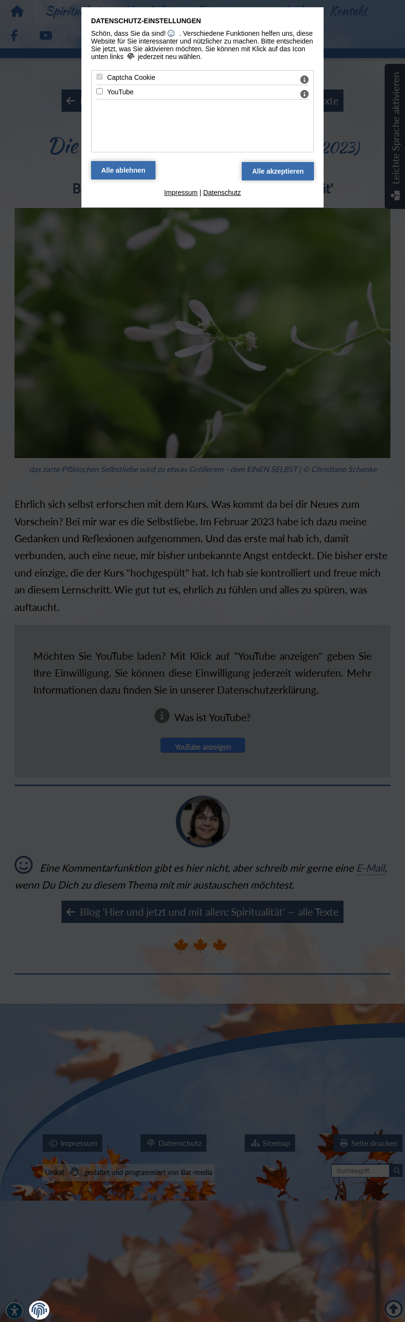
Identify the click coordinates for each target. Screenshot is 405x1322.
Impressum (181, 192)
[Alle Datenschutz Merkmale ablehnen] (123, 170)
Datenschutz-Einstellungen (146, 21)
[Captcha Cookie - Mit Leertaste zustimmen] (99, 77)
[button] (39, 1310)
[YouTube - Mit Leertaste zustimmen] (99, 91)
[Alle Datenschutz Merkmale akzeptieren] (278, 171)
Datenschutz (222, 192)
